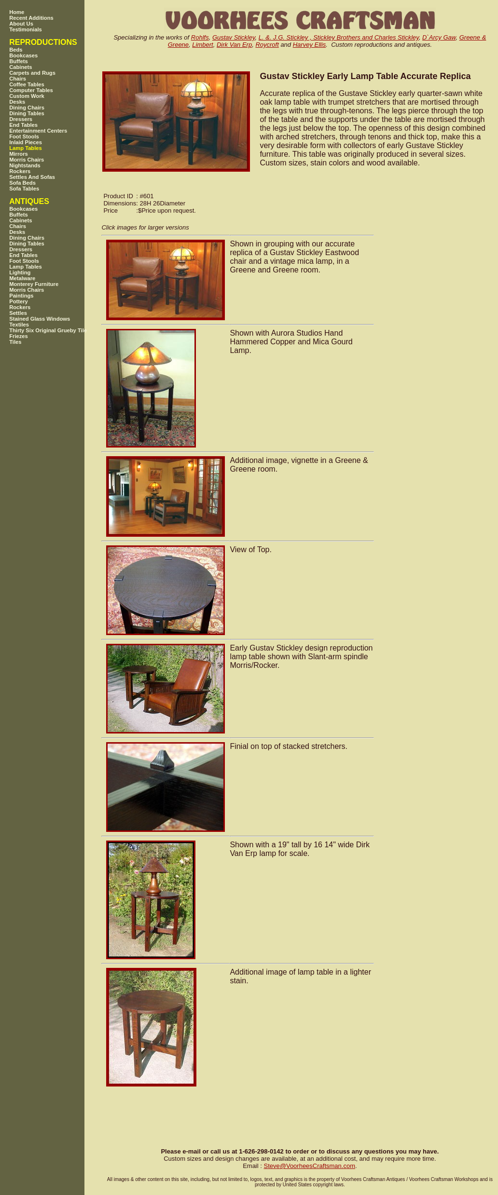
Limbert (202, 44)
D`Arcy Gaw (439, 37)
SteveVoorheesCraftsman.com (309, 1165)
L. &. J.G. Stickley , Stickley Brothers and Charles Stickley (339, 37)
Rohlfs (200, 37)
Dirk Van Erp (234, 44)
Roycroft (266, 44)
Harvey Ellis (309, 44)
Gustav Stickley (233, 37)
